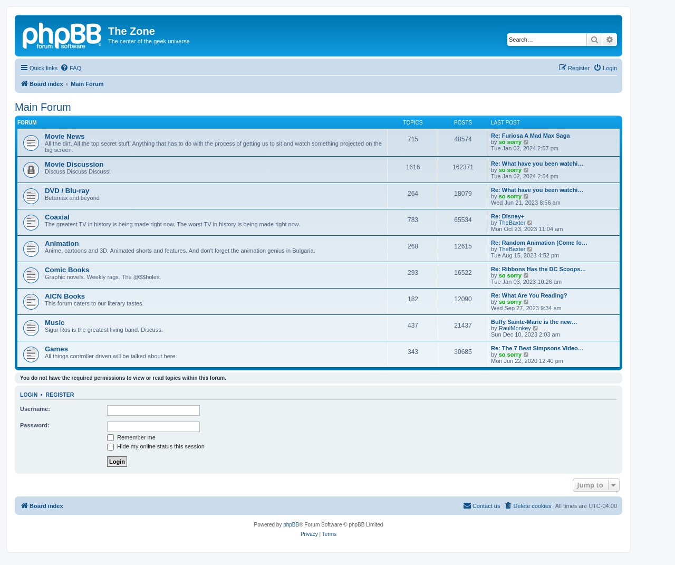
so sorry (510, 142)
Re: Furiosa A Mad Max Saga (530, 135)
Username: (35, 409)
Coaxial (57, 217)
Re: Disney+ (507, 216)
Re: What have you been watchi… (537, 163)
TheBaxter (512, 222)
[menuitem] (70, 68)
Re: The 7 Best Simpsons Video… (537, 348)
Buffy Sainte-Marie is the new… (534, 322)
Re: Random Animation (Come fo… (539, 243)
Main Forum (43, 107)
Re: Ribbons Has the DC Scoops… (538, 269)
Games (56, 349)
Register (60, 394)
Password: (35, 425)
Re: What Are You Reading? (529, 295)
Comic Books (67, 270)
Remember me (131, 437)
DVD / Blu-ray (67, 191)
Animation (62, 243)
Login (28, 394)
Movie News (65, 136)
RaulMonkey (515, 328)
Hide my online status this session (156, 446)
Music (54, 323)
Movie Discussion (74, 164)
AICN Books (65, 296)
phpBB (291, 525)
